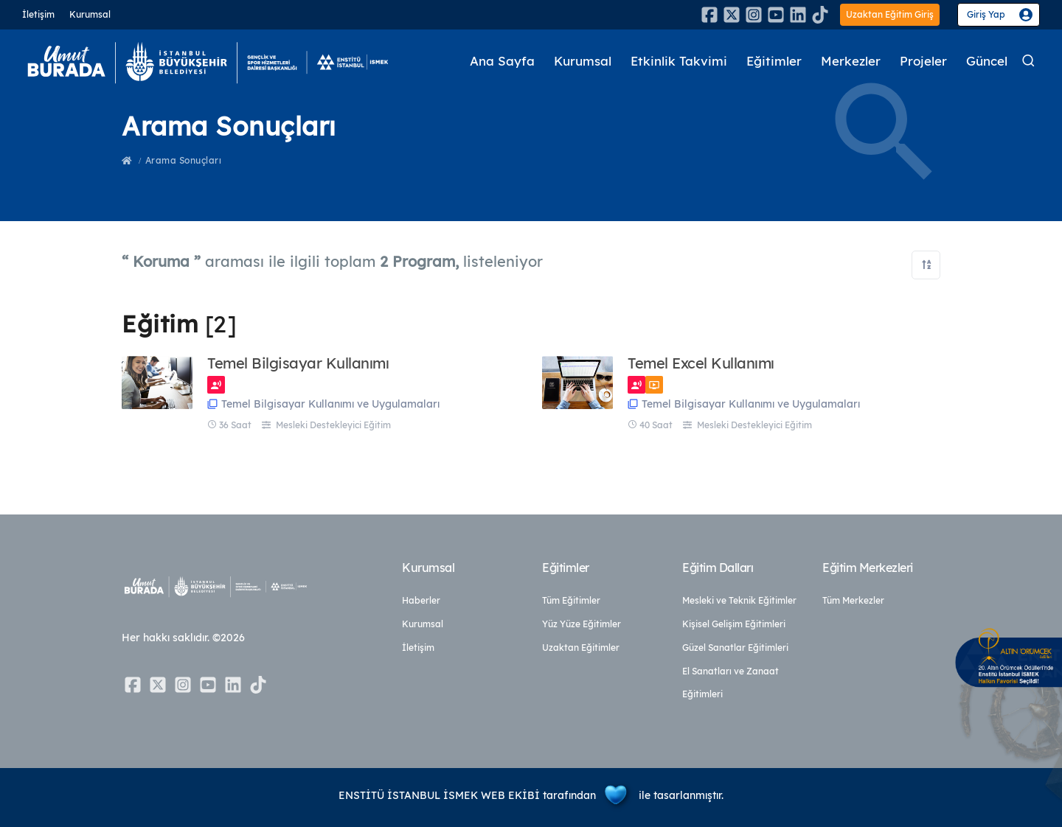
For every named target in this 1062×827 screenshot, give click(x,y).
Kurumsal (90, 14)
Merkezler (851, 61)
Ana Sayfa (502, 61)
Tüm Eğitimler (571, 600)
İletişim (38, 14)
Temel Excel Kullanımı (701, 363)
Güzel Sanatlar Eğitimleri (735, 647)
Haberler (421, 600)
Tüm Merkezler (853, 600)
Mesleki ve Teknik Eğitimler (739, 600)
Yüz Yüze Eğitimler (581, 623)
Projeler (923, 61)
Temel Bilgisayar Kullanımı (298, 363)
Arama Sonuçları (183, 160)
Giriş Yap (986, 14)
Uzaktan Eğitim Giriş (890, 14)
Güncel (986, 61)
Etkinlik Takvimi (679, 61)
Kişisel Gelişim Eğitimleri (733, 623)
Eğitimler (774, 61)
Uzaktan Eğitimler (581, 647)
